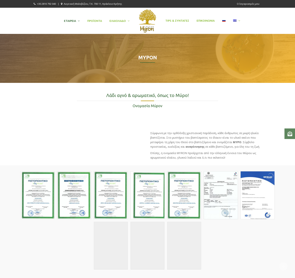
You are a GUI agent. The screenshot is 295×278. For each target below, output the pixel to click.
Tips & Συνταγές (177, 20)
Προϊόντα (94, 20)
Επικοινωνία (206, 20)
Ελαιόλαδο (117, 20)
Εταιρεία (70, 20)
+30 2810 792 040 (46, 3)
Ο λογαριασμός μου (248, 3)
